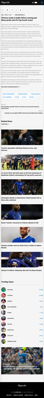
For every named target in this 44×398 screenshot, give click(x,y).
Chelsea (31, 97)
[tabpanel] (22, 360)
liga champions (11, 307)
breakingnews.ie (20, 15)
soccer (17, 97)
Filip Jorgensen (7, 97)
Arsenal (9, 301)
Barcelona (10, 330)
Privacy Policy (29, 395)
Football (10, 295)
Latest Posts (5, 124)
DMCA (36, 395)
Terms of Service (18, 395)
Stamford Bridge (22, 94)
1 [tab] (4, 371)
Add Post (9, 395)
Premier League (11, 341)
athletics (10, 335)
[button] (3, 10)
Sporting (10, 289)
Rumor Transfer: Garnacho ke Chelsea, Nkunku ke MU (19, 223)
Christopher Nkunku (8, 94)
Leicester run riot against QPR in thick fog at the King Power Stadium (24, 113)
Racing (9, 312)
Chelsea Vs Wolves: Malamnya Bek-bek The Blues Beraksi (21, 270)
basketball (10, 318)
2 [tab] (7, 371)
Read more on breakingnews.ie (10, 86)
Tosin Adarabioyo (36, 94)
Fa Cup (24, 97)
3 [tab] (10, 371)
